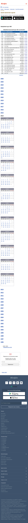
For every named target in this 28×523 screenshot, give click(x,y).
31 (9, 127)
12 (5, 138)
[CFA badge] (4, 496)
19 (5, 140)
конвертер (21, 75)
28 (3, 127)
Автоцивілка (3, 490)
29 (5, 127)
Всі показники (5, 7)
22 (5, 126)
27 (1, 127)
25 (3, 141)
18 (3, 140)
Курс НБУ (3, 418)
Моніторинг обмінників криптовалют (8, 433)
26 (5, 141)
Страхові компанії (4, 491)
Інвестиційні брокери (5, 421)
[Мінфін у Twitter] (14, 382)
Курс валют (3, 413)
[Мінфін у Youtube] (21, 382)
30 (7, 127)
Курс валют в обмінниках (5, 457)
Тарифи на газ (3, 426)
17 (9, 124)
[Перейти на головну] (4, 4)
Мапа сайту (4, 372)
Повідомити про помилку (14, 406)
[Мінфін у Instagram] (17, 382)
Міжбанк (2, 423)
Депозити (3, 424)
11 (3, 138)
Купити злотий (3, 464)
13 (1, 124)
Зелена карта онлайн (5, 485)
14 (3, 124)
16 (7, 124)
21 (3, 126)
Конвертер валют (4, 428)
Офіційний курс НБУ (7, 347)
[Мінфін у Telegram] (10, 382)
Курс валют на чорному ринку (6, 459)
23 (7, 126)
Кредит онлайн (4, 429)
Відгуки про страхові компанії (6, 486)
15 (5, 124)
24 (9, 126)
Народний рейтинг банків (5, 431)
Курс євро (3, 416)
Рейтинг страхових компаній (6, 488)
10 (9, 122)
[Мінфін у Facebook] (6, 382)
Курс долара (3, 415)
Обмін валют (3, 456)
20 (1, 126)
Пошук (24, 403)
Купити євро (3, 462)
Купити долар (3, 461)
